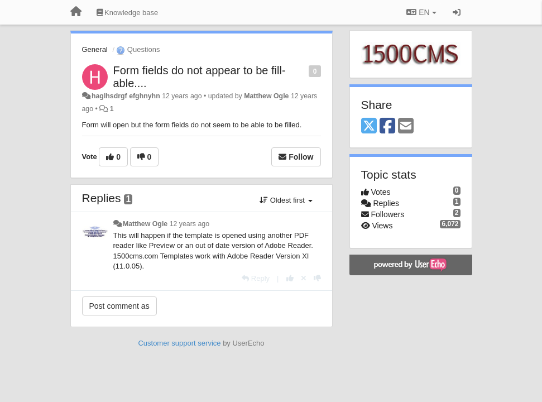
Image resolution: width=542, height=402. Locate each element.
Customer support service (179, 343)
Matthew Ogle (266, 96)
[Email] (406, 126)
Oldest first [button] (286, 200)
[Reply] (256, 278)
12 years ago (189, 224)
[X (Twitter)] (369, 126)
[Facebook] (387, 126)
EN (421, 12)
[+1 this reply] (290, 278)
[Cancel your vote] (303, 278)
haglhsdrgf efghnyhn (126, 96)
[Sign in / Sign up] (457, 12)
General (95, 49)
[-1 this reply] (317, 278)
